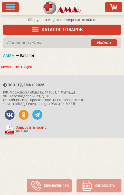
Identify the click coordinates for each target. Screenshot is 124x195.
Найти (104, 42)
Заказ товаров (114, 7)
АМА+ (8, 56)
